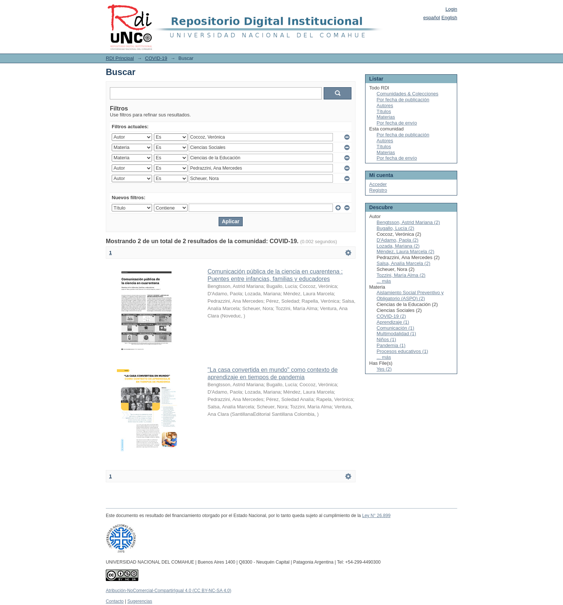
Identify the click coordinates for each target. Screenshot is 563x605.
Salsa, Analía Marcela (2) (403, 263)
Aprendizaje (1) (393, 322)
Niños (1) (386, 339)
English (449, 17)
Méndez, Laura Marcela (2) (405, 251)
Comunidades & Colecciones (407, 93)
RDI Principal (120, 58)
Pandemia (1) (391, 345)
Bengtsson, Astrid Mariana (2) (408, 222)
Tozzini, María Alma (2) (401, 275)
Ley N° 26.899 (376, 515)
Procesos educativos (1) (402, 351)
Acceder (378, 184)
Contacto (115, 601)
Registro (378, 190)
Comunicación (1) (395, 328)
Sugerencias (139, 601)
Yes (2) (384, 369)
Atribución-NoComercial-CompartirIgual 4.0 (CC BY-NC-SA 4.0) (168, 590)
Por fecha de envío (397, 123)
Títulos (384, 111)
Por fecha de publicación (403, 99)
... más (384, 281)
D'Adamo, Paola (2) (397, 240)
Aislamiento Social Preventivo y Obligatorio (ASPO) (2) (410, 295)
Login (451, 9)
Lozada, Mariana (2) (398, 246)
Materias (386, 117)
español (431, 17)
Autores (385, 105)
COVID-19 (156, 58)
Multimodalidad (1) (396, 333)
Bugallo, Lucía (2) (395, 228)
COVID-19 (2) (391, 316)
